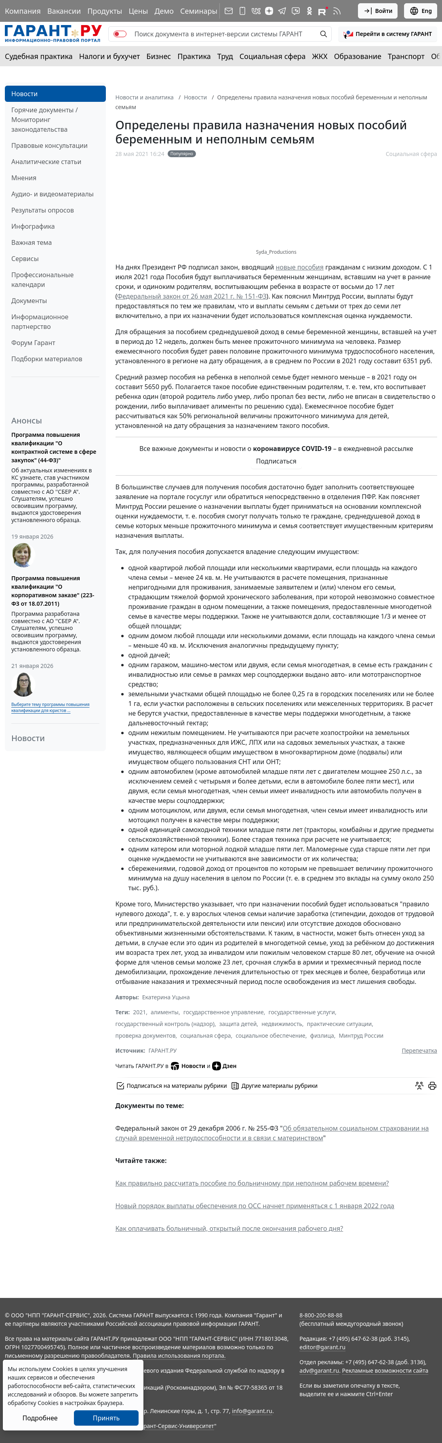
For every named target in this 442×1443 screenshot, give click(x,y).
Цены (138, 11)
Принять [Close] (106, 1418)
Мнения (23, 177)
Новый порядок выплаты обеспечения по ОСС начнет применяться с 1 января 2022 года (255, 1205)
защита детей (238, 1024)
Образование (357, 56)
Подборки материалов (46, 358)
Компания (23, 11)
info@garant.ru (252, 1411)
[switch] (120, 34)
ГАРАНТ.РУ (163, 1050)
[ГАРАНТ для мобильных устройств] (242, 11)
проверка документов (146, 1035)
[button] (387, 34)
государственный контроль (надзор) (165, 1024)
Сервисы (25, 258)
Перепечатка (419, 1050)
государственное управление (223, 1012)
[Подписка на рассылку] (229, 11)
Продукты (104, 11)
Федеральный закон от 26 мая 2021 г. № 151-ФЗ (192, 296)
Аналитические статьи (46, 161)
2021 (139, 1012)
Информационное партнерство (39, 321)
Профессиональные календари (42, 279)
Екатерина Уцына (166, 997)
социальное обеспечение (270, 1035)
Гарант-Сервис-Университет (176, 1426)
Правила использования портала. (179, 1355)
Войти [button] (378, 11)
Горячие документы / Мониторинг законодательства (44, 119)
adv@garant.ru (319, 1370)
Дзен (224, 1066)
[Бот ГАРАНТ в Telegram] (296, 11)
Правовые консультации (49, 145)
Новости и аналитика (145, 97)
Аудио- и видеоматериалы (52, 194)
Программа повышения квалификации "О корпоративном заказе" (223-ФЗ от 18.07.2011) (52, 590)
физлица (322, 1035)
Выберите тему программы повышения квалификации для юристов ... (50, 707)
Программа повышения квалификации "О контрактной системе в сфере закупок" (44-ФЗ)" (53, 447)
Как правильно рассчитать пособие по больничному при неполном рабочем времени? (252, 1183)
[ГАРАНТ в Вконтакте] (256, 11)
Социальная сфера (273, 56)
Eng (420, 11)
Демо (164, 11)
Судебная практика (39, 56)
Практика (193, 56)
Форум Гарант (33, 342)
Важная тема (31, 242)
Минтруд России (361, 1035)
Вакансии (64, 11)
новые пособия (300, 267)
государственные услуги (302, 1012)
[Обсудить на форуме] (419, 1086)
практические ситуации (339, 1024)
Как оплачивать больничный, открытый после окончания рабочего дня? (229, 1228)
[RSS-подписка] (337, 11)
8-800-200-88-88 (320, 1315)
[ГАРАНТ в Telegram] (282, 11)
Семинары (198, 11)
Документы (29, 300)
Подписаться (276, 461)
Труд (225, 56)
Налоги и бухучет (109, 56)
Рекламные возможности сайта (385, 1370)
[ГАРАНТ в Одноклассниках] (309, 11)
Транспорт (406, 56)
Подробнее (39, 1418)
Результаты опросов (42, 210)
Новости (24, 93)
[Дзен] (269, 11)
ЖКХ (320, 56)
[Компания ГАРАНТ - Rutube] (323, 11)
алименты (165, 1012)
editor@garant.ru (322, 1347)
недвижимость (281, 1024)
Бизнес (158, 56)
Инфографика (33, 226)
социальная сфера (205, 1035)
